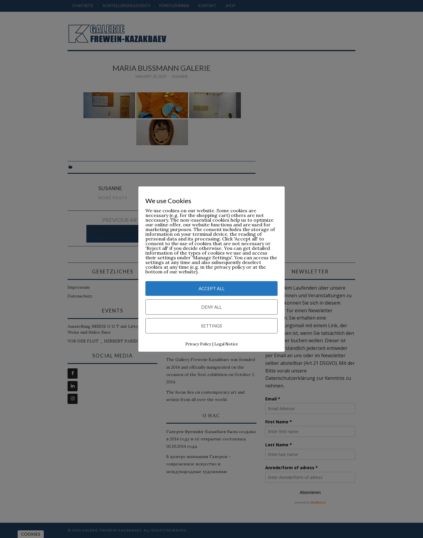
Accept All (211, 288)
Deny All (211, 307)
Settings (211, 326)
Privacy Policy (198, 344)
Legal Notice (226, 344)
